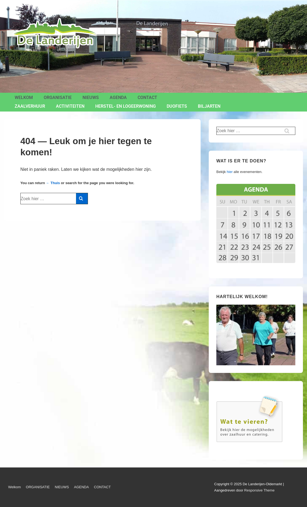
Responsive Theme (259, 490)
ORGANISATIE (58, 97)
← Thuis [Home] (53, 183)
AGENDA (118, 97)
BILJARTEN (209, 106)
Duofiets (177, 106)
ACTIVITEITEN (70, 106)
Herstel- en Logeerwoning (125, 106)
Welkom (24, 97)
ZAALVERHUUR (30, 106)
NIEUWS (91, 97)
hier (230, 172)
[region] (255, 335)
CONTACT (147, 97)
